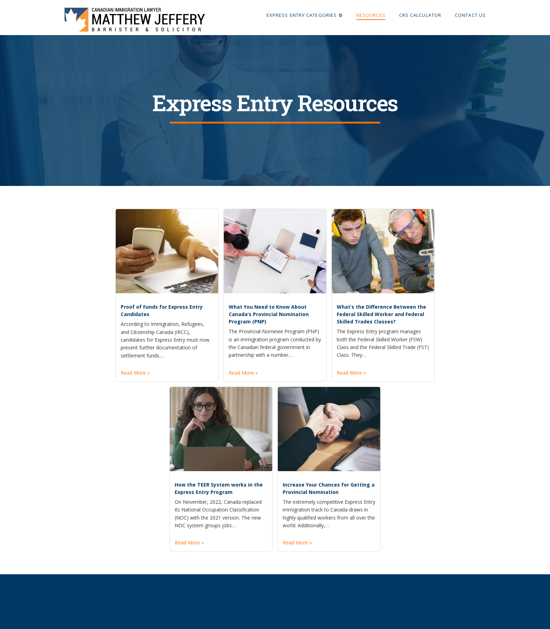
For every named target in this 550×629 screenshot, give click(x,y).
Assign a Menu (275, 601)
